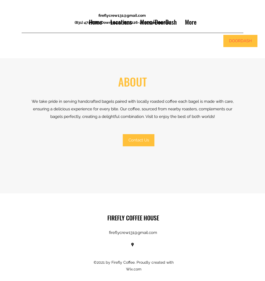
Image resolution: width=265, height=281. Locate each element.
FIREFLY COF (121, 217)
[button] (138, 140)
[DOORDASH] (240, 41)
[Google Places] (132, 244)
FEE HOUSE (147, 217)
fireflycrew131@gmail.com (122, 15)
